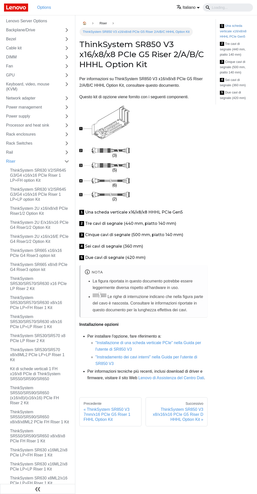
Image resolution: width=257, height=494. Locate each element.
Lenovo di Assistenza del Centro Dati (171, 378)
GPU (10, 75)
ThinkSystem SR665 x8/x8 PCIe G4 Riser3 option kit (39, 267)
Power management (24, 107)
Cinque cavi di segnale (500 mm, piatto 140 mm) (232, 67)
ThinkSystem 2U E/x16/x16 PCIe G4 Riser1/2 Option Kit (39, 225)
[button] (188, 7)
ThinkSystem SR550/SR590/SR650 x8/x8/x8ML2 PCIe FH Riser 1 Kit (39, 417)
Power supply (18, 116)
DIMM (11, 57)
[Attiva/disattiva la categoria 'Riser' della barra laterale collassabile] (66, 161)
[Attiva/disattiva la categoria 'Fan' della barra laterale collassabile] (66, 66)
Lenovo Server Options (26, 21)
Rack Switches (19, 143)
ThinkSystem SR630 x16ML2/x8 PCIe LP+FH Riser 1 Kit (39, 452)
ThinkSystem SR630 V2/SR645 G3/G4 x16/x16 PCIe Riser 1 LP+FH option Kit (38, 175)
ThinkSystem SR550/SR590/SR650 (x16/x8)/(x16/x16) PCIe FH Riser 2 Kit (34, 395)
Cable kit (14, 48)
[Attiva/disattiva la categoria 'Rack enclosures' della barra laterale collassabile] (66, 134)
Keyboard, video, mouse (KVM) (27, 86)
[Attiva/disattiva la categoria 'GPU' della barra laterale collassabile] (66, 75)
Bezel (11, 39)
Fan (9, 66)
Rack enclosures (21, 134)
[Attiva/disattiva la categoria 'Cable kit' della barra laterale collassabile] (66, 48)
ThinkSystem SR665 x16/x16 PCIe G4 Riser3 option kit (36, 253)
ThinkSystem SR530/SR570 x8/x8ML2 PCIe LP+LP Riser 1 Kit (37, 355)
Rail (9, 152)
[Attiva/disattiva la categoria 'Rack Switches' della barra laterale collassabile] (66, 143)
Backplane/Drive (20, 30)
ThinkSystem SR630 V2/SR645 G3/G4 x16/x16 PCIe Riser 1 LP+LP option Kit (38, 194)
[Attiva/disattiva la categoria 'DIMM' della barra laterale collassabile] (66, 57)
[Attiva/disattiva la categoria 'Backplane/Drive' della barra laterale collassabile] (66, 30)
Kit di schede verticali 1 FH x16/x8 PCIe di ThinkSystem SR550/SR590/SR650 (35, 374)
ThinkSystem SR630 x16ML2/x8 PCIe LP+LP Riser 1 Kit (39, 466)
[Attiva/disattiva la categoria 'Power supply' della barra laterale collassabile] (66, 116)
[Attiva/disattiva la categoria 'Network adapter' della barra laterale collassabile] (66, 98)
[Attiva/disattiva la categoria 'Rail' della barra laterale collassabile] (66, 152)
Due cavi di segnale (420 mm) (233, 95)
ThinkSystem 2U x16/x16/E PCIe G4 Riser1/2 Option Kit (39, 239)
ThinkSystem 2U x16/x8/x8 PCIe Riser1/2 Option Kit (39, 211)
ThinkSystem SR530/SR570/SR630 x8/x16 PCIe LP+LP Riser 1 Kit (36, 322)
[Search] (228, 8)
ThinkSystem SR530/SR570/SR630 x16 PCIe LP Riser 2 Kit (38, 283)
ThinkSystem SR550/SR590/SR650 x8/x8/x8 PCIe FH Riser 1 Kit (37, 436)
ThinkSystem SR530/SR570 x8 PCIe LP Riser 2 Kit (38, 338)
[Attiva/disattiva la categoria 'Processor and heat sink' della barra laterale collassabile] (66, 125)
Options (44, 7)
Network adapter (20, 98)
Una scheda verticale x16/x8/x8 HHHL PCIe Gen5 (233, 31)
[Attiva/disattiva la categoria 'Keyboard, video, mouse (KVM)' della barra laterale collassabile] (66, 86)
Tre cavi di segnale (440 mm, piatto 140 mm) (232, 49)
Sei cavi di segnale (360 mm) (233, 82)
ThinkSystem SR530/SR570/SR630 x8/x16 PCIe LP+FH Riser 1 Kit (36, 302)
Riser (10, 161)
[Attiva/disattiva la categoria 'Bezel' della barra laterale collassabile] (66, 39)
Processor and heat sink (27, 125)
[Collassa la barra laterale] (37, 489)
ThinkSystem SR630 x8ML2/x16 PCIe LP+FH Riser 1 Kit (39, 480)
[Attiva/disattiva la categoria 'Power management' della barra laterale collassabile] (66, 107)
